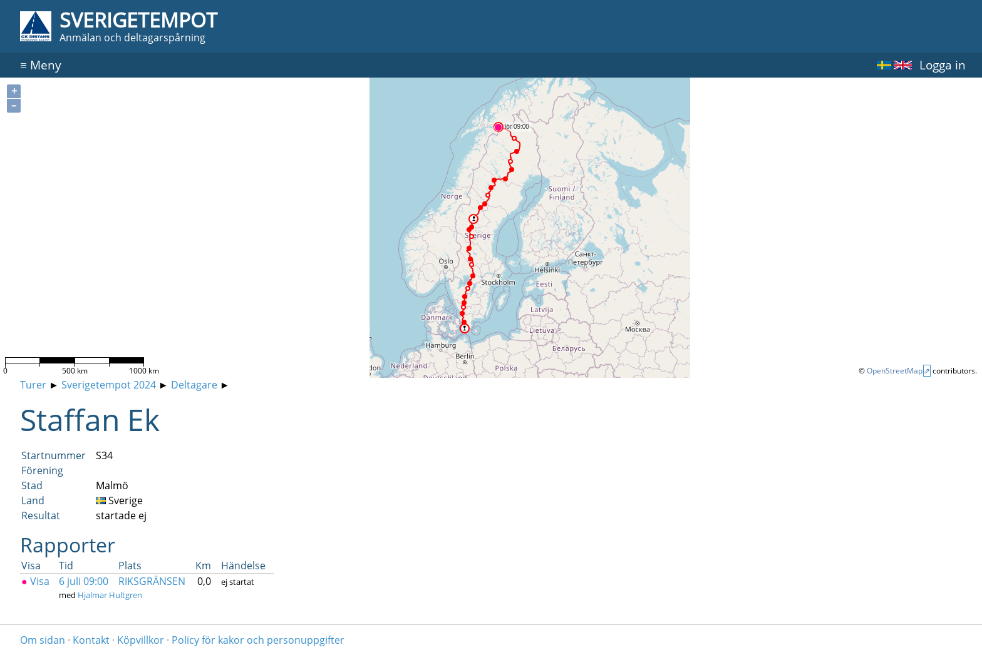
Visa (35, 581)
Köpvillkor (140, 640)
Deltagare (194, 385)
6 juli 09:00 (83, 581)
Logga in (942, 64)
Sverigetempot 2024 (108, 385)
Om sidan (42, 640)
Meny (40, 64)
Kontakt (91, 640)
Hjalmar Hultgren (110, 595)
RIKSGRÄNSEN (151, 581)
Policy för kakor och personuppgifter (258, 640)
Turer (33, 385)
